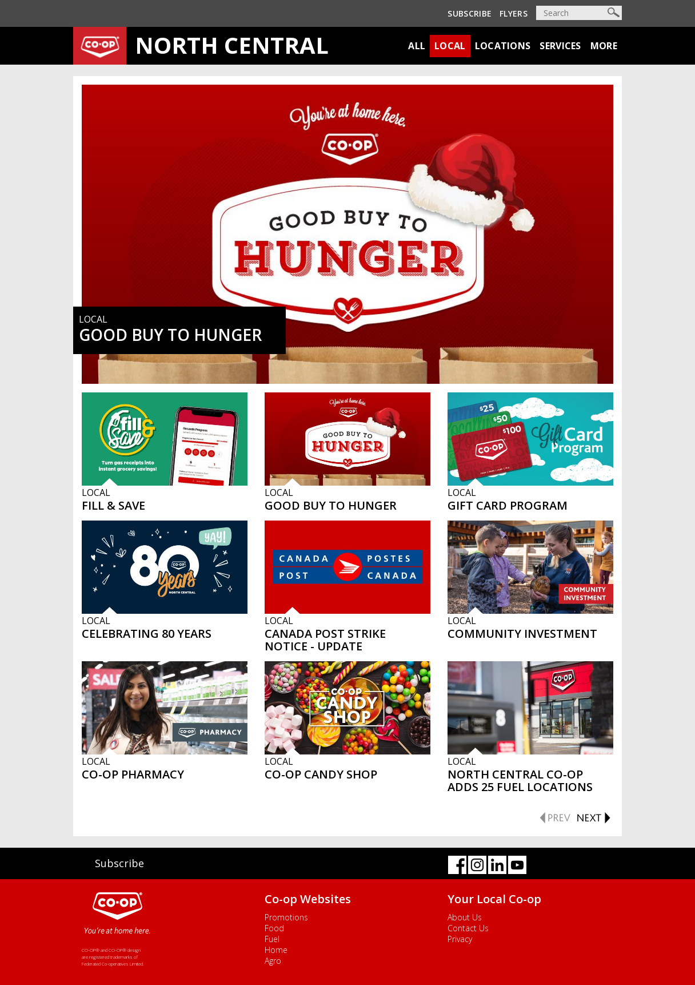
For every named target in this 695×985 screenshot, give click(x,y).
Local (450, 45)
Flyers (514, 13)
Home (276, 949)
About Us (465, 917)
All (416, 45)
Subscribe (470, 13)
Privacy (460, 939)
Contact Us (468, 928)
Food (274, 928)
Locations (503, 45)
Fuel (272, 939)
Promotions (286, 917)
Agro (273, 960)
